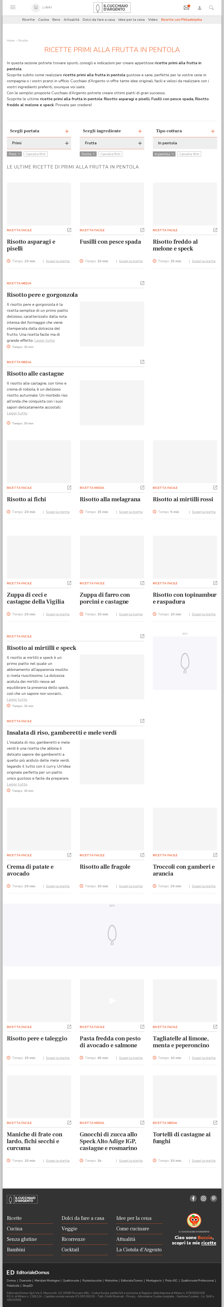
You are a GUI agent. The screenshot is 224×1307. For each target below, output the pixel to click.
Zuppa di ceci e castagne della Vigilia (35, 598)
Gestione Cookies (188, 1296)
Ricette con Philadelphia (181, 19)
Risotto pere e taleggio (37, 1038)
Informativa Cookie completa (156, 1296)
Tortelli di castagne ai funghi (182, 1138)
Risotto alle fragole (105, 867)
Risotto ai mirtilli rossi (183, 499)
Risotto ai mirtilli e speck (41, 648)
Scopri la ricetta (57, 261)
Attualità (71, 19)
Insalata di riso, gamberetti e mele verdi (62, 733)
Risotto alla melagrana (110, 499)
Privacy (131, 1296)
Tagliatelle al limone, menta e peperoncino (181, 1042)
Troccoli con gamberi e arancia (184, 870)
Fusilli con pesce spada (110, 242)
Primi (14, 154)
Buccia (205, 1238)
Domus (12, 1281)
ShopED (28, 1286)
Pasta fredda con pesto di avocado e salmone (110, 1042)
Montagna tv (154, 1281)
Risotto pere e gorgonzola (42, 295)
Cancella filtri (36, 154)
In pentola (164, 154)
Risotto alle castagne (35, 374)
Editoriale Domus (132, 1281)
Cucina (43, 19)
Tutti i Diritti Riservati (110, 1296)
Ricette (28, 19)
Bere (56, 19)
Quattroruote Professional (198, 1281)
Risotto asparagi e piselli (31, 245)
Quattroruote (71, 1281)
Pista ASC (171, 1281)
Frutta (88, 154)
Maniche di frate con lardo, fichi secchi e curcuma (34, 1141)
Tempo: (23, 261)
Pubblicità (13, 1286)
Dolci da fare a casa (99, 19)
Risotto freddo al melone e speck (175, 245)
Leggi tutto (44, 340)
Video (153, 19)
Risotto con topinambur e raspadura (185, 598)
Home (11, 41)
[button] (69, 229)
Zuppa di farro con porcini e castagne (105, 598)
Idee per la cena (131, 19)
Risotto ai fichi (26, 499)
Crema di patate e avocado (30, 870)
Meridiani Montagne (47, 1281)
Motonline (111, 1281)
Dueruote (25, 1281)
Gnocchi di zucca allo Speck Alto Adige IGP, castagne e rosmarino (108, 1141)
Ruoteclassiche (92, 1281)
